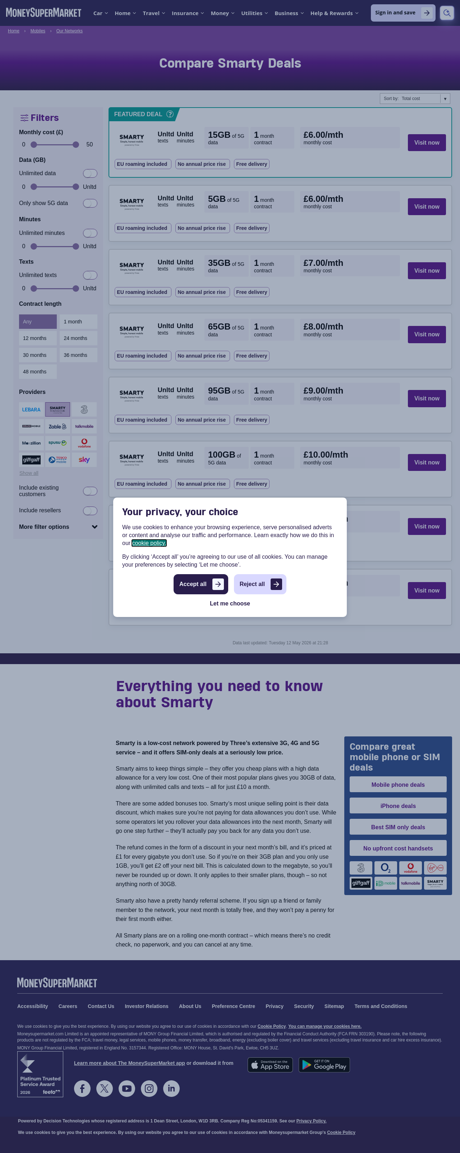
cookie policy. (149, 543)
